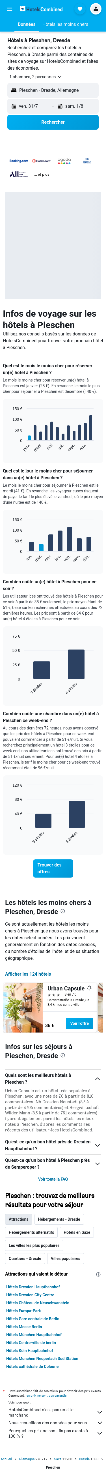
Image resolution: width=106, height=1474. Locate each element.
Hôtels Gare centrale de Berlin (32, 1319)
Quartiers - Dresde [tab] (25, 1258)
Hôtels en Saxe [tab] (77, 1232)
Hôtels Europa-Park (23, 1311)
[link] (53, 868)
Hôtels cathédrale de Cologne (32, 1366)
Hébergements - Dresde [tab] (59, 1219)
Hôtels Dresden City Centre (30, 1295)
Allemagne (27, 1459)
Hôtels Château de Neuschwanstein (37, 1303)
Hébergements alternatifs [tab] (31, 1232)
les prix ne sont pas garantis (46, 1395)
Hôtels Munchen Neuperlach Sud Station (42, 1358)
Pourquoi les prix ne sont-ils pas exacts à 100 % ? (55, 1433)
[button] (9, 9)
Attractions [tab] (19, 1219)
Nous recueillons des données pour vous (55, 1422)
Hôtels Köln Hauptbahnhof (29, 1350)
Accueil (6, 1459)
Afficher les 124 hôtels (28, 974)
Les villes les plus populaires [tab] (34, 1245)
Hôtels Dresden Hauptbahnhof (33, 1287)
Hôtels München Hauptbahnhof (34, 1334)
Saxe (57, 1459)
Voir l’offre (79, 1023)
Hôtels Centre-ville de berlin (31, 1342)
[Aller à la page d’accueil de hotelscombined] (41, 8)
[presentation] (62, 911)
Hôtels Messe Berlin (24, 1326)
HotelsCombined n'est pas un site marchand (55, 1412)
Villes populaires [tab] (65, 1258)
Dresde (84, 1459)
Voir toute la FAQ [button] (53, 1179)
